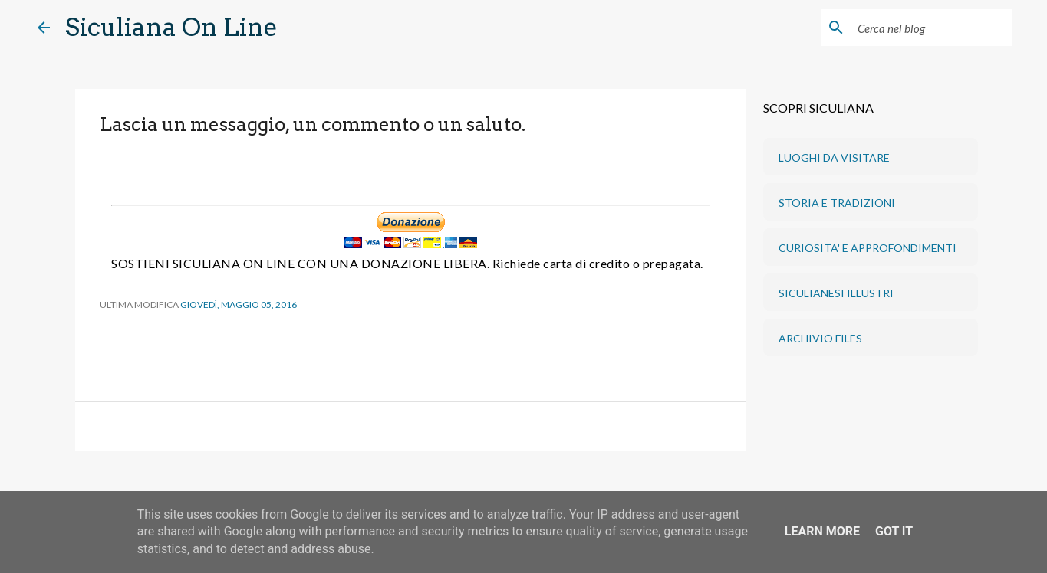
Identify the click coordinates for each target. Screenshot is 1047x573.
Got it (894, 531)
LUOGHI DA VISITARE (834, 157)
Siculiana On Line (171, 27)
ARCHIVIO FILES (820, 338)
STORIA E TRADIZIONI (837, 202)
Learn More (822, 531)
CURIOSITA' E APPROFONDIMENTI (867, 247)
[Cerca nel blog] (931, 27)
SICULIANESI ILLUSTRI (836, 293)
